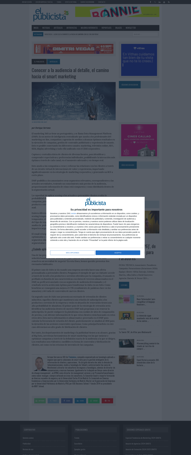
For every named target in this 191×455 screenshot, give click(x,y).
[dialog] (95, 227)
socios (73, 214)
